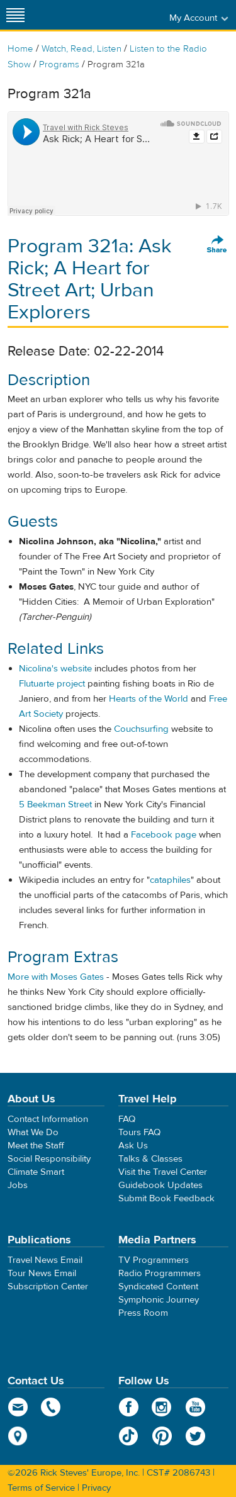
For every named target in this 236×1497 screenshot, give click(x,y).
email (18, 1407)
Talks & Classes (150, 1159)
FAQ (126, 1119)
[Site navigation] (15, 15)
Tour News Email (42, 1273)
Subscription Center (48, 1286)
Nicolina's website (55, 669)
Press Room (143, 1313)
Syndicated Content (158, 1286)
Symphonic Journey (158, 1300)
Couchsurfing (141, 729)
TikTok (128, 1436)
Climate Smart (36, 1172)
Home (20, 49)
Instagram (162, 1407)
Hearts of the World (148, 699)
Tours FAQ (139, 1132)
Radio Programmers (159, 1273)
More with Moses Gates (56, 977)
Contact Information (48, 1119)
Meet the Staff (36, 1146)
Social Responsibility (49, 1159)
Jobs (18, 1185)
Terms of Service (41, 1488)
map (18, 1436)
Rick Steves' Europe (118, 15)
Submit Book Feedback (166, 1198)
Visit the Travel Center (162, 1172)
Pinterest (162, 1436)
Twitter (195, 1436)
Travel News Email (45, 1260)
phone (51, 1407)
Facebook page (163, 835)
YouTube (195, 1407)
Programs (59, 64)
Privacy (96, 1488)
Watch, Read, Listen (81, 49)
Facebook (128, 1407)
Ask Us (133, 1146)
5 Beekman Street (55, 804)
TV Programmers (153, 1260)
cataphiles (170, 880)
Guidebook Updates (160, 1185)
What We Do (33, 1132)
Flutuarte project (52, 684)
